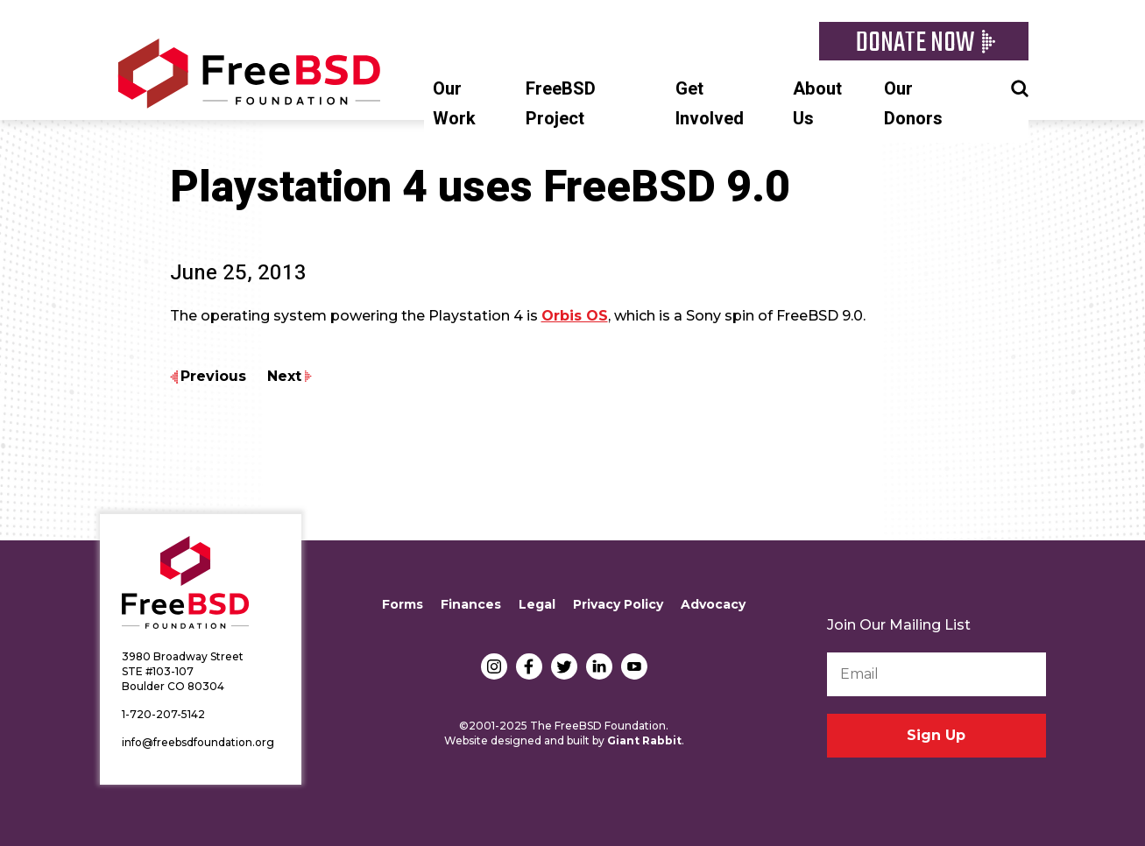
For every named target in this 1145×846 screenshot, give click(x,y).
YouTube (634, 666)
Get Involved (709, 103)
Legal (537, 604)
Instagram (494, 666)
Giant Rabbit (644, 740)
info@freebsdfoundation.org (198, 742)
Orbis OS (574, 315)
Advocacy (713, 604)
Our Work (454, 103)
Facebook (529, 666)
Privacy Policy (618, 604)
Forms (402, 604)
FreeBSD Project (561, 103)
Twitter (564, 666)
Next (284, 376)
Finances (471, 604)
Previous (213, 376)
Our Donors (913, 103)
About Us (817, 103)
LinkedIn (599, 666)
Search (1019, 86)
